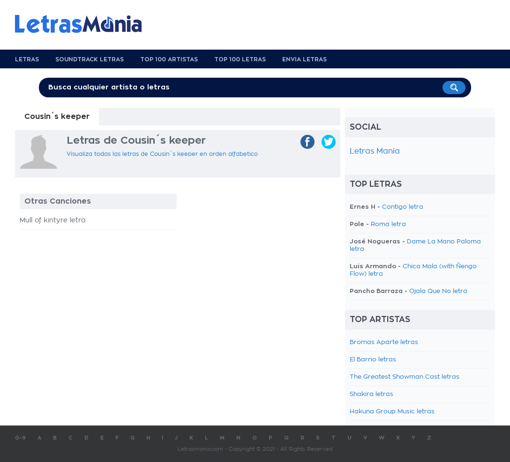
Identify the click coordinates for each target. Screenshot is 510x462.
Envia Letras (304, 59)
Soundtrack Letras (89, 59)
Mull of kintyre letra (52, 220)
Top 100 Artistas (169, 59)
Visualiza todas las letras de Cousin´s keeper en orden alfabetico (162, 154)
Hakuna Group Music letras (392, 412)
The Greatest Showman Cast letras (404, 377)
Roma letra (388, 224)
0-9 (20, 437)
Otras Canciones (57, 201)
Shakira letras (371, 394)
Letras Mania (375, 151)
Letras (27, 59)
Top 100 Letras (240, 59)
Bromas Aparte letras (384, 342)
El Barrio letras (373, 360)
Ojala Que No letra (438, 291)
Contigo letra (402, 207)
